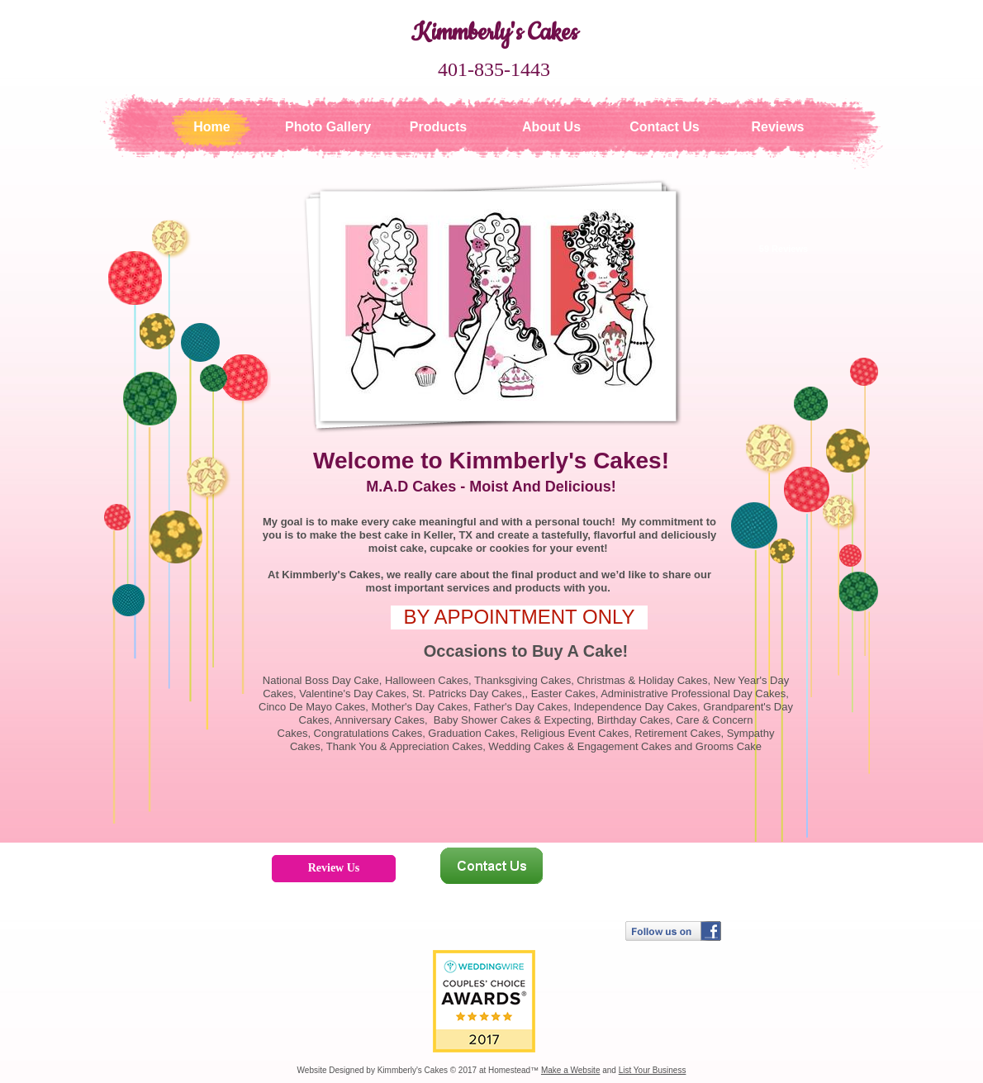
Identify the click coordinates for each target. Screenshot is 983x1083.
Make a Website (571, 1070)
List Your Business (652, 1070)
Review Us (334, 868)
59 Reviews (783, 249)
